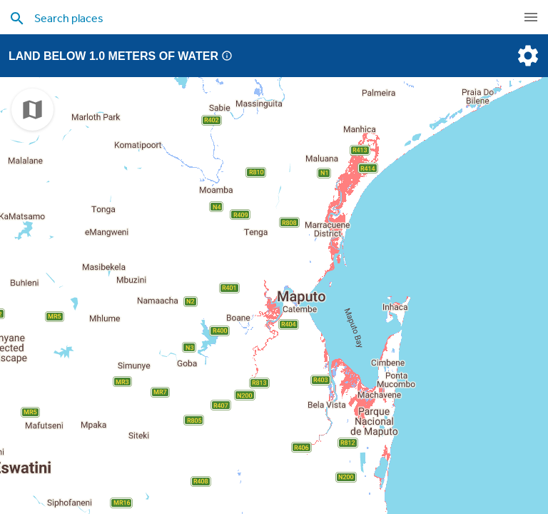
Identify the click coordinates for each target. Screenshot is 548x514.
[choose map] (32, 110)
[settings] (526, 55)
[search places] (245, 17)
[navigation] (531, 17)
